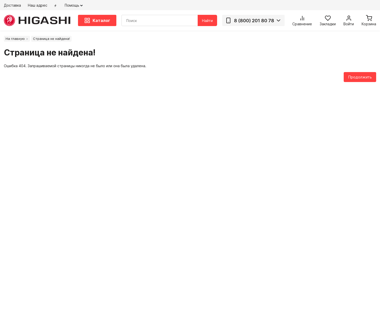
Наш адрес (37, 5)
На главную (15, 39)
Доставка (12, 5)
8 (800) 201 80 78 (249, 20)
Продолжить (360, 77)
